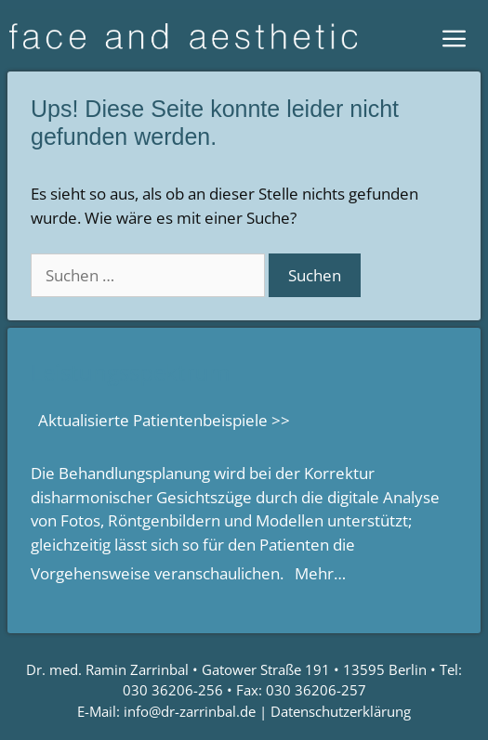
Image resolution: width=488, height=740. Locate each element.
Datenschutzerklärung (340, 711)
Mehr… (320, 573)
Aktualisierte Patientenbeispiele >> (164, 420)
